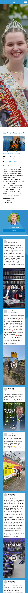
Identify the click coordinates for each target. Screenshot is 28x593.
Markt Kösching (13, 161)
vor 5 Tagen (10, 242)
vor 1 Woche (10, 435)
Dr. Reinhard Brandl (14, 227)
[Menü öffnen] (25, 2)
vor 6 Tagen (10, 389)
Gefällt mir (14, 230)
